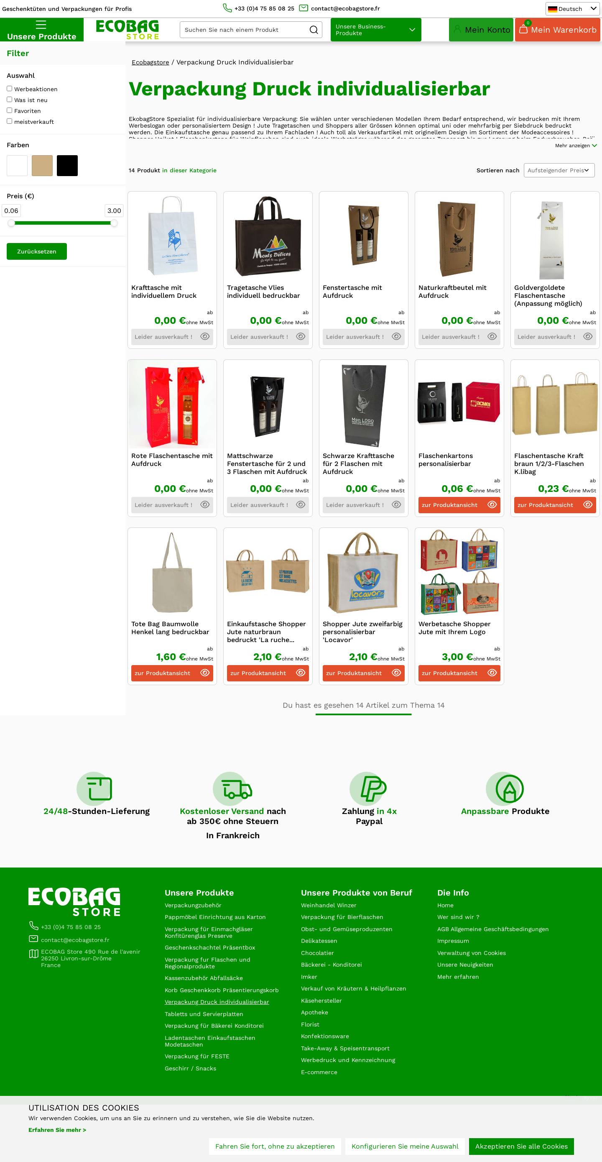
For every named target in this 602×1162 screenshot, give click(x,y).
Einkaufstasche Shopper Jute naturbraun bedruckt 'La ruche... (266, 665)
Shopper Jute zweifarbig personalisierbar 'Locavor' (363, 665)
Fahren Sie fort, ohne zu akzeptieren (275, 1148)
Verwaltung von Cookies (476, 999)
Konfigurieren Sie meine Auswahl (405, 1148)
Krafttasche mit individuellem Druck (163, 325)
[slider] (11, 233)
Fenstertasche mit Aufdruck (352, 325)
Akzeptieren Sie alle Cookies (521, 1148)
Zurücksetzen (36, 261)
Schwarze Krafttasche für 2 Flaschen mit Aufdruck (358, 497)
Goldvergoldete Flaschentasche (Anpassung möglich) (548, 328)
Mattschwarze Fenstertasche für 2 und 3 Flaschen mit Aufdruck (267, 497)
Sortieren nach (498, 203)
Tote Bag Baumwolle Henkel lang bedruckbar (170, 661)
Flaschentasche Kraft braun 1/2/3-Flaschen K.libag (549, 497)
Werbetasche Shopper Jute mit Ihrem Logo (454, 661)
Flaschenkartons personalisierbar (445, 493)
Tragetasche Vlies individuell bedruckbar (263, 325)
